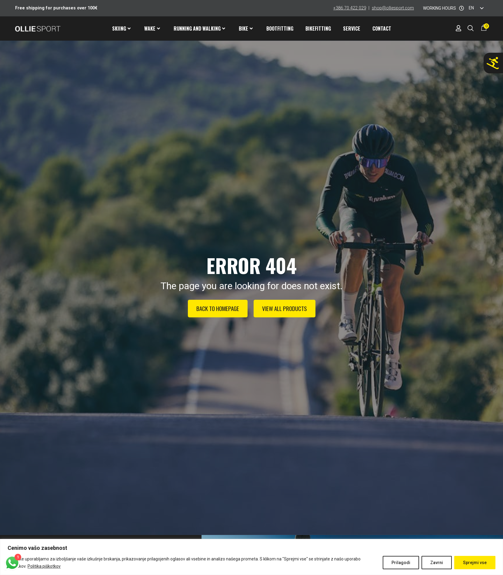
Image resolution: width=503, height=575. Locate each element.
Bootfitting (279, 28)
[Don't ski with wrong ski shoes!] (493, 63)
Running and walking (199, 28)
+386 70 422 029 (349, 8)
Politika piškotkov (44, 566)
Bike (246, 28)
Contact (381, 28)
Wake (152, 28)
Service (351, 28)
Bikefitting (318, 28)
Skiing (121, 28)
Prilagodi (400, 562)
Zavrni (436, 562)
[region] (251, 557)
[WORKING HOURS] (461, 8)
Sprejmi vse (475, 562)
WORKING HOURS (439, 8)
